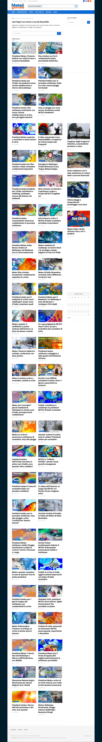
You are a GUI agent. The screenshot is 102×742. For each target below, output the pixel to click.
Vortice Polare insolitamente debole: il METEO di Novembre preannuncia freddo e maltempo (48, 547)
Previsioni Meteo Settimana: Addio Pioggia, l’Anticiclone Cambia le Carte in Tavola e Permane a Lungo (23, 547)
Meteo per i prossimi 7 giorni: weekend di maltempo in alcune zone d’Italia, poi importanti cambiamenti (23, 410)
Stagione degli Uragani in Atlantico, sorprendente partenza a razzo (78, 143)
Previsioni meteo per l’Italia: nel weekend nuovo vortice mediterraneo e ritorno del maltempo (24, 84)
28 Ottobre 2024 (15, 279)
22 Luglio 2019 (70, 236)
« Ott (68, 318)
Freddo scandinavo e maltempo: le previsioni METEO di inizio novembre (49, 407)
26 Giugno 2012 (70, 149)
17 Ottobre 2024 (15, 687)
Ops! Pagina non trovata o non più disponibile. (24, 18)
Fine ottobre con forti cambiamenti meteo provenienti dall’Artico (48, 58)
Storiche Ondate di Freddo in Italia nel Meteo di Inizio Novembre (49, 515)
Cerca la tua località (34, 6)
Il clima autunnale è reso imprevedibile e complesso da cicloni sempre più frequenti (50, 141)
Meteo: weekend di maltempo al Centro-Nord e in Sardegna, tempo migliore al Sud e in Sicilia (49, 249)
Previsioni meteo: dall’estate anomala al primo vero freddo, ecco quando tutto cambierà (22, 463)
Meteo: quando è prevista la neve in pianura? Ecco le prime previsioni (23, 574)
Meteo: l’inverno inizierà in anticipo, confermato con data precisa (23, 353)
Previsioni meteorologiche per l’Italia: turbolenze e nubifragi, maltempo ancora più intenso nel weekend (23, 194)
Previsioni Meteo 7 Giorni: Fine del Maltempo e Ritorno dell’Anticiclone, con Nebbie (23, 657)
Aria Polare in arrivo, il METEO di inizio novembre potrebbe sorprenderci (49, 220)
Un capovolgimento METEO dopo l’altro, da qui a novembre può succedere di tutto (50, 327)
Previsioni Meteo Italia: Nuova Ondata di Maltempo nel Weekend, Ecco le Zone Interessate (22, 249)
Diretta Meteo (39, 12)
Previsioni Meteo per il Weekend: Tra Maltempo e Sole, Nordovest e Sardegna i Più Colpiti (49, 300)
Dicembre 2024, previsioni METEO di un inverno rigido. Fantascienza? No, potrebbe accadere (50, 603)
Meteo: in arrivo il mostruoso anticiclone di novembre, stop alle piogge (24, 437)
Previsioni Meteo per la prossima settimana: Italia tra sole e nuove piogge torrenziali (49, 84)
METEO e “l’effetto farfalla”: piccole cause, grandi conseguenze (48, 461)
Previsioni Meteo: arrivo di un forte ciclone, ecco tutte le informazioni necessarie (50, 682)
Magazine (48, 12)
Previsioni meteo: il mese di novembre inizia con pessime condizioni (24, 488)
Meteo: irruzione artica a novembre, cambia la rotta (23, 379)
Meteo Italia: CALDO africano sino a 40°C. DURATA (76, 231)
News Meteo (15, 52)
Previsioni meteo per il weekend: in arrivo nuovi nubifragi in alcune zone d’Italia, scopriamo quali (23, 300)
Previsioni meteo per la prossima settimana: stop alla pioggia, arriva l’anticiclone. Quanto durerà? (23, 518)
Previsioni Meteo (22, 12)
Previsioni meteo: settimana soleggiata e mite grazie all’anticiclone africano (49, 354)
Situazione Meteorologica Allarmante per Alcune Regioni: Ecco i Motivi (23, 682)
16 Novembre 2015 (71, 178)
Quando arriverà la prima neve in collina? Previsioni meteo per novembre (49, 437)
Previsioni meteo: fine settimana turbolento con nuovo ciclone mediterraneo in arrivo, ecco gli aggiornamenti (23, 112)
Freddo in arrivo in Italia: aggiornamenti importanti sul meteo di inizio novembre (50, 575)
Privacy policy (15, 1)
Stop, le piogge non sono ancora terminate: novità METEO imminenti (49, 110)
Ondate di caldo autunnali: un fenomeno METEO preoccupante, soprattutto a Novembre (50, 630)
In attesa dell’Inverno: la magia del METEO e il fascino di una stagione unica (49, 490)
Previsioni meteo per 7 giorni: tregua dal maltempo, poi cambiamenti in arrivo (21, 603)
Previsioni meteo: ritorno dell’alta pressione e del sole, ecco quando (23, 707)
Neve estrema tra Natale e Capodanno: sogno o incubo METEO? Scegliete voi (49, 192)
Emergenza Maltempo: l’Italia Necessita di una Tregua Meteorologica (48, 166)
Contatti (24, 1)
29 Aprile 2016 (70, 207)
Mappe (31, 12)
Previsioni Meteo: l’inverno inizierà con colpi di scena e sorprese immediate (24, 58)
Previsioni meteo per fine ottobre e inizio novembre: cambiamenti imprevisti (23, 166)
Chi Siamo (20, 1)
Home (13, 12)
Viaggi (55, 12)
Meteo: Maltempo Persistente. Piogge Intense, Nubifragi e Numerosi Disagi (46, 708)
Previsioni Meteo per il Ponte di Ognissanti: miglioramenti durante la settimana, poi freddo (49, 657)
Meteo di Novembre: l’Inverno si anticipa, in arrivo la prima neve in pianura (22, 630)
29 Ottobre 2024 (15, 63)
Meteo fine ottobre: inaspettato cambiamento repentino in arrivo (23, 274)
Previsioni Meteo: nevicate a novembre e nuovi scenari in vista (24, 139)
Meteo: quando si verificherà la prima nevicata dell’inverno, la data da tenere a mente (22, 327)
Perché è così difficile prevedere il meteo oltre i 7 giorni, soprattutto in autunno (50, 382)
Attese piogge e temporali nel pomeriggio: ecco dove (77, 202)
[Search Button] (59, 33)
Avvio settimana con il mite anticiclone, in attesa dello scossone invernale (78, 173)
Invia (76, 6)
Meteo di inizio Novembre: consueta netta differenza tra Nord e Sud (49, 274)
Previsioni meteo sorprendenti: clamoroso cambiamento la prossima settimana (23, 222)
